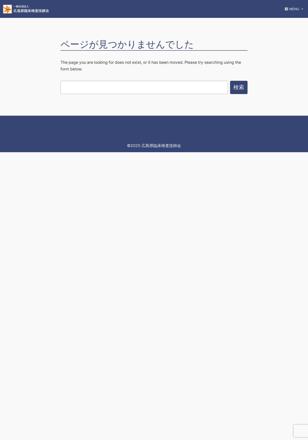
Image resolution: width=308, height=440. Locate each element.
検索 (238, 87)
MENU (296, 9)
